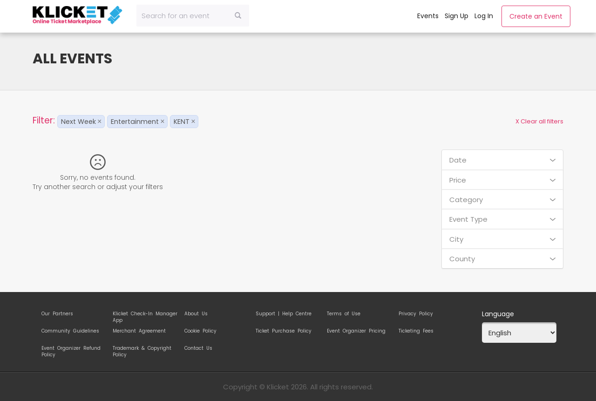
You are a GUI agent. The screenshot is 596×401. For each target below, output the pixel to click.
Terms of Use (343, 314)
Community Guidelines (70, 331)
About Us (196, 314)
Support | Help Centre (284, 314)
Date (502, 160)
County (502, 259)
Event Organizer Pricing (356, 331)
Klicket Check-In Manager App (145, 315)
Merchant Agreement (139, 331)
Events (428, 15)
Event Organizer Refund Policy (71, 349)
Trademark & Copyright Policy (142, 349)
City (502, 239)
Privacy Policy (416, 314)
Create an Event (535, 16)
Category (502, 199)
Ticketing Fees (416, 331)
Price (502, 180)
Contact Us (198, 348)
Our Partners (57, 314)
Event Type (502, 219)
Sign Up (456, 15)
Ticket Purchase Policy (284, 331)
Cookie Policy (200, 331)
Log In (483, 15)
